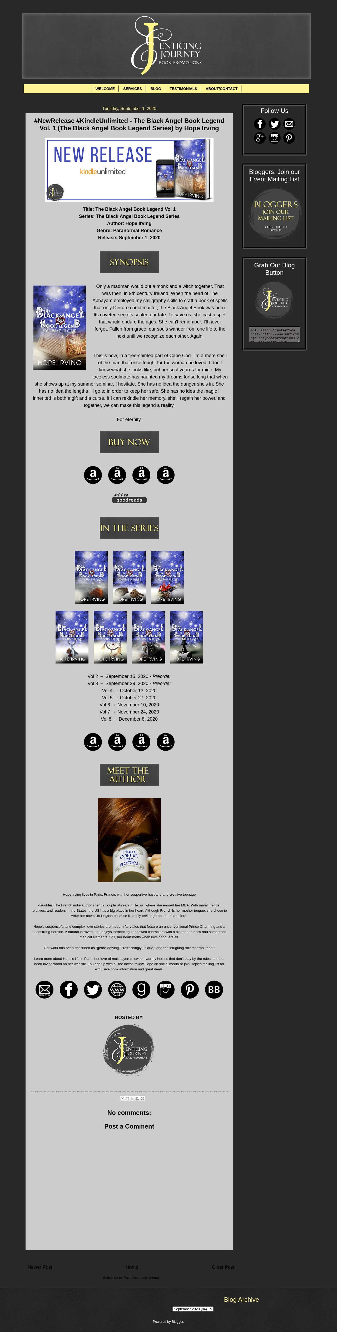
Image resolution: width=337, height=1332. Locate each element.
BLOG (155, 89)
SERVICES (132, 89)
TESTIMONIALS (183, 89)
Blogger (177, 1322)
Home (132, 1267)
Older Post (223, 1267)
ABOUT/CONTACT (221, 89)
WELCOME (105, 89)
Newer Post (40, 1267)
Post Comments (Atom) (141, 1278)
